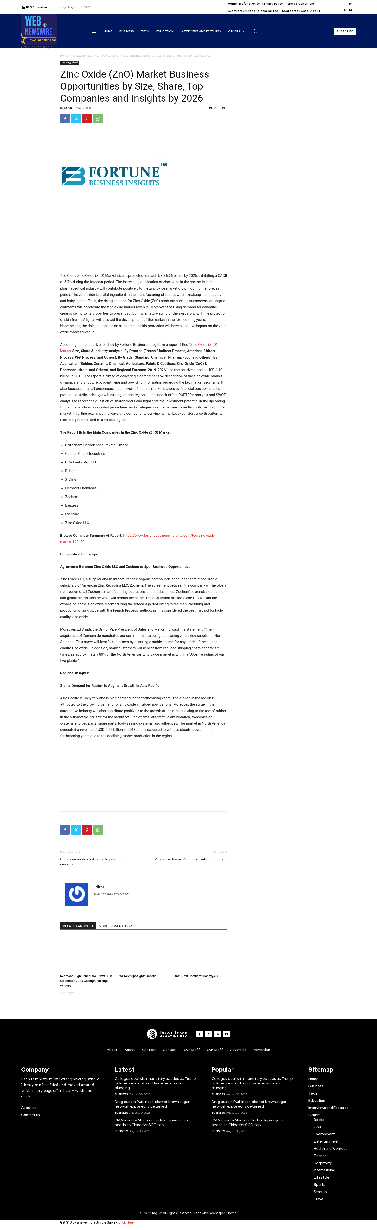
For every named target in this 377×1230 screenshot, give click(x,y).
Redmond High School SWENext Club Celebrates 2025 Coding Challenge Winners (86, 980)
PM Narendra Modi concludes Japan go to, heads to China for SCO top (152, 1122)
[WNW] (167, 1034)
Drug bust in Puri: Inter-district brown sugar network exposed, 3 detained (152, 1104)
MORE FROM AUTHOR (115, 926)
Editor (68, 108)
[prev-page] (63, 995)
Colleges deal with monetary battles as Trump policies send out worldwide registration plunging (155, 1083)
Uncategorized (82, 56)
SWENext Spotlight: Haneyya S (196, 976)
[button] (254, 31)
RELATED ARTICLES (78, 926)
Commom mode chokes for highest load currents (92, 861)
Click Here (126, 1222)
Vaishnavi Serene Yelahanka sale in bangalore (190, 859)
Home (64, 56)
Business (121, 1094)
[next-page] (71, 995)
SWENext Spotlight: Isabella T (138, 976)
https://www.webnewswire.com (111, 893)
